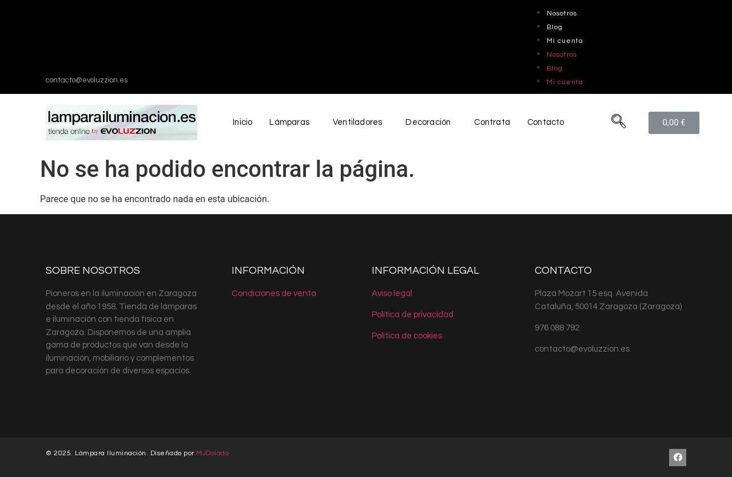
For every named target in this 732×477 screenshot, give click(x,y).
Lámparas (288, 122)
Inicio (241, 122)
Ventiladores (356, 122)
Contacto (547, 122)
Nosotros (562, 13)
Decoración (428, 122)
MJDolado (212, 453)
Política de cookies (407, 336)
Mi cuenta (565, 41)
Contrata (492, 122)
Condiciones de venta (274, 293)
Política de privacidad (412, 314)
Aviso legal (392, 293)
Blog (555, 27)
